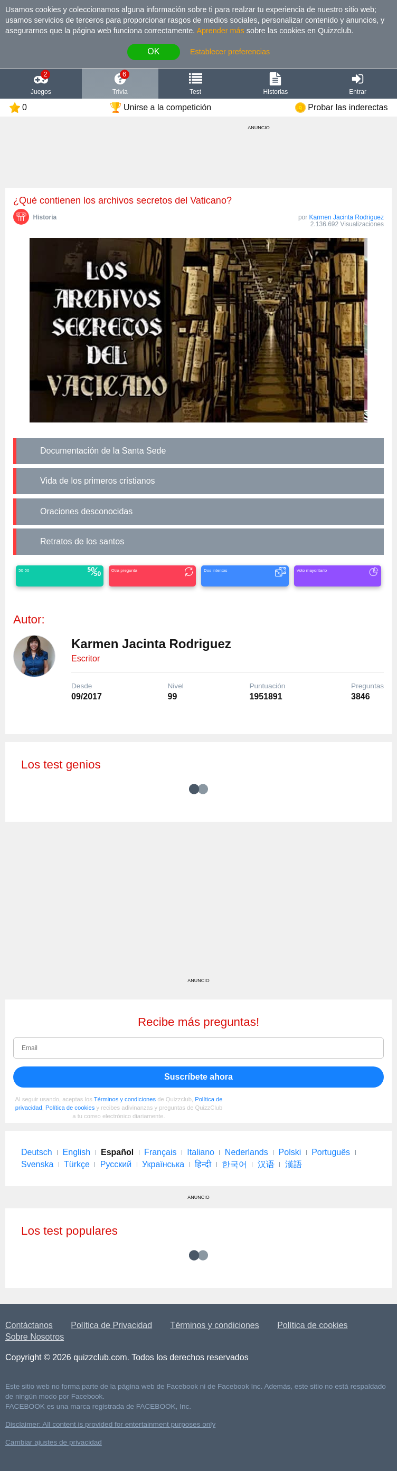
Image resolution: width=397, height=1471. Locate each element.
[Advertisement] (198, 903)
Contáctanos (29, 1325)
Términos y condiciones (125, 1099)
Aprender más (220, 30)
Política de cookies (69, 1107)
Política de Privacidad (111, 1325)
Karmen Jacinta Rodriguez (346, 217)
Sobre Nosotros (34, 1336)
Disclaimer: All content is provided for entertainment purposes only (110, 1424)
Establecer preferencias (230, 51)
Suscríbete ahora (198, 1076)
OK (153, 51)
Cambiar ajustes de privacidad (53, 1442)
